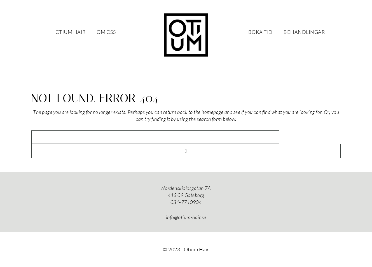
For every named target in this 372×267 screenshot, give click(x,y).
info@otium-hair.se (186, 217)
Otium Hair (186, 35)
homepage (212, 112)
